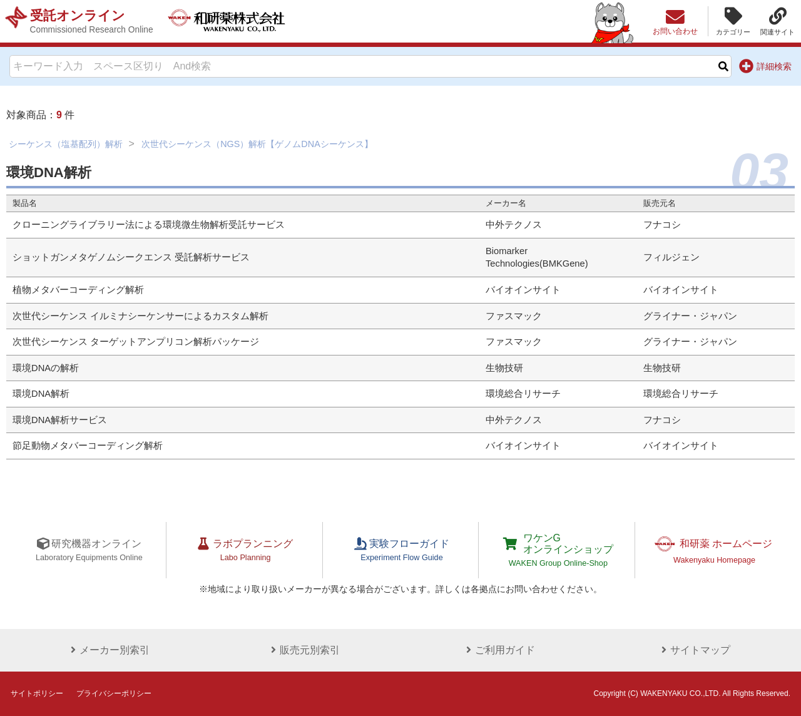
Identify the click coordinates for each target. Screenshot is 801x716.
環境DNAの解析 (46, 368)
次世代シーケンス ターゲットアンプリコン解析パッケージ (136, 342)
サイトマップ (693, 650)
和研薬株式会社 (229, 21)
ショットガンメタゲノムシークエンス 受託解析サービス (131, 257)
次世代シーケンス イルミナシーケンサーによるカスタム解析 (140, 316)
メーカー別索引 (107, 650)
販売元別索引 (303, 650)
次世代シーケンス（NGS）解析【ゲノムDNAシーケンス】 (257, 144)
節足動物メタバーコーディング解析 (88, 446)
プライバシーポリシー (113, 693)
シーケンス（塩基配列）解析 (66, 144)
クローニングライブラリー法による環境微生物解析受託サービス (149, 225)
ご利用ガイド (498, 650)
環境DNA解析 (41, 394)
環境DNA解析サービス (60, 420)
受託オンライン (92, 21)
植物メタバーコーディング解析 (78, 290)
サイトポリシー (37, 693)
